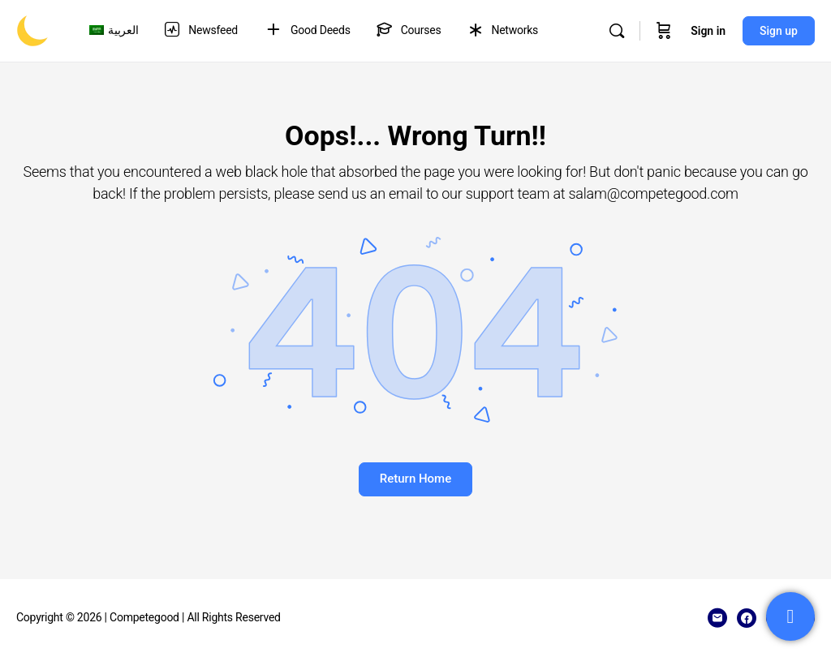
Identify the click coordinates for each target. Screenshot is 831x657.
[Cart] (663, 31)
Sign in (708, 30)
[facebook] (746, 618)
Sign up (779, 30)
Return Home (415, 478)
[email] (717, 618)
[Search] (617, 31)
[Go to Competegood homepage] (32, 29)
